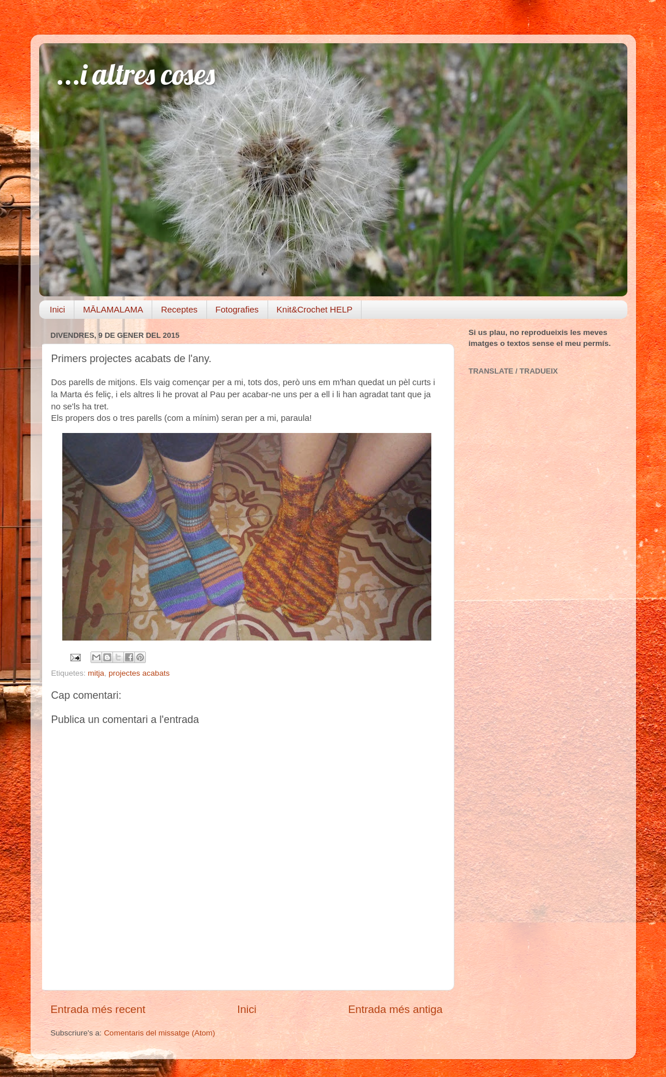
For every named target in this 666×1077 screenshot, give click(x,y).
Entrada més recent (98, 1009)
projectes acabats (139, 673)
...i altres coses (136, 74)
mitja (96, 673)
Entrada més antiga (395, 1009)
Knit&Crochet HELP (315, 309)
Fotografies (237, 309)
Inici (57, 309)
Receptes (179, 309)
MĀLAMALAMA (113, 309)
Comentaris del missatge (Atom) (159, 1033)
